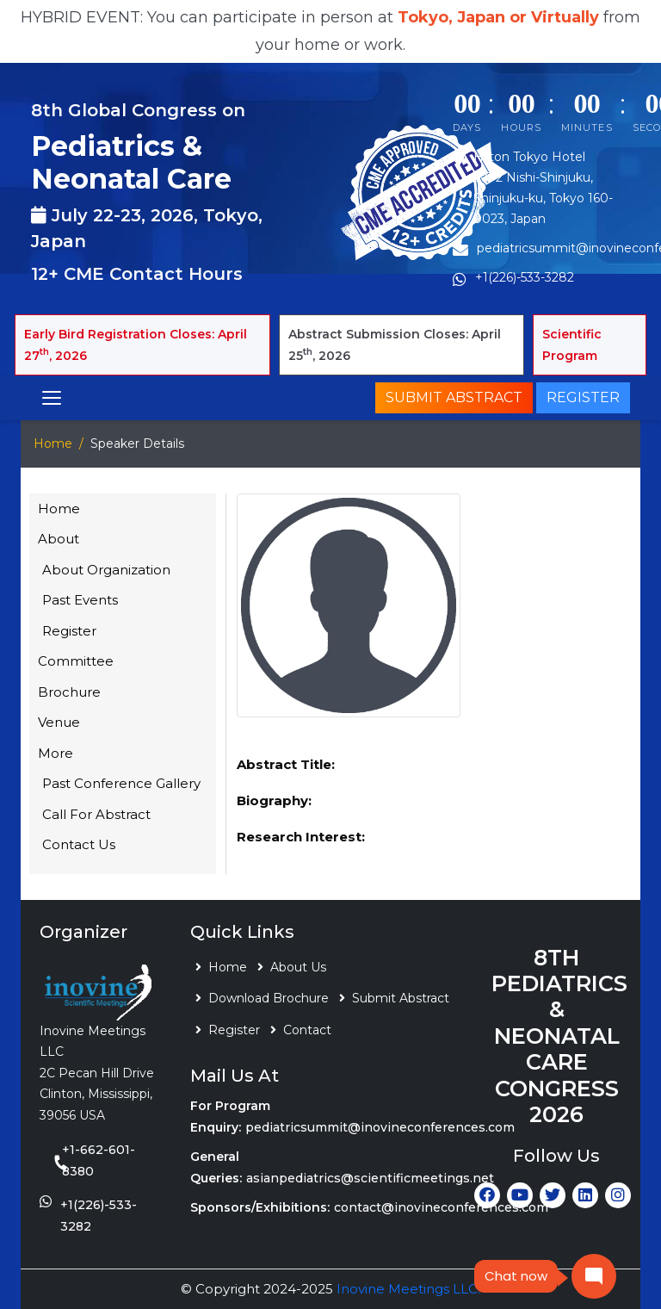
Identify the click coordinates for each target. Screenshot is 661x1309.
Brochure (69, 692)
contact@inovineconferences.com (441, 1207)
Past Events (80, 600)
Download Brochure (268, 998)
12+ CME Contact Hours (137, 274)
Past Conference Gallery (121, 783)
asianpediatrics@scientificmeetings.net (370, 1178)
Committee (76, 661)
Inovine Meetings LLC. (408, 1289)
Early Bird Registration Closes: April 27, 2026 (135, 344)
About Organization (106, 569)
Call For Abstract (96, 814)
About (58, 538)
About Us (298, 967)
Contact (307, 1030)
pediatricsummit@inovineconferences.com (380, 1127)
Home (53, 443)
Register (583, 397)
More (55, 753)
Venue (59, 722)
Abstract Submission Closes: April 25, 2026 (394, 344)
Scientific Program (572, 344)
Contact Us (78, 844)
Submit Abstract (454, 397)
